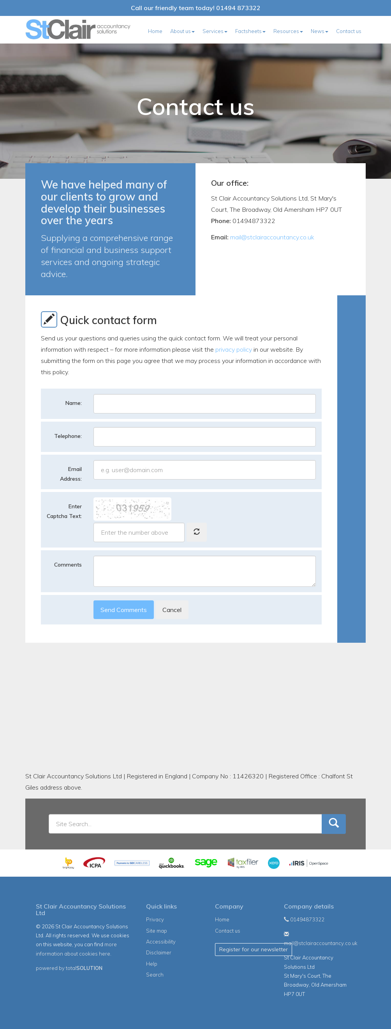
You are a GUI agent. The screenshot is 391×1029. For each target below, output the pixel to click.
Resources (288, 31)
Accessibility (161, 941)
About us (182, 31)
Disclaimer (158, 952)
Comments (68, 564)
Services (215, 31)
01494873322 (304, 919)
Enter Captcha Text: (64, 511)
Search (155, 974)
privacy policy (233, 349)
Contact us (348, 31)
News (319, 31)
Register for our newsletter (253, 949)
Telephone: (68, 436)
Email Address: (71, 474)
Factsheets (250, 31)
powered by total (69, 968)
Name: (73, 402)
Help (151, 964)
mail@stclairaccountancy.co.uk (272, 237)
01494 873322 (238, 8)
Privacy (155, 919)
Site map (156, 931)
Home (155, 31)
